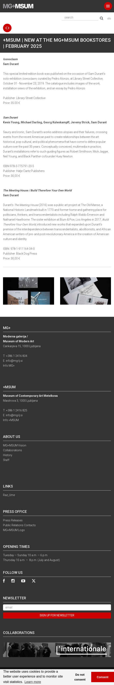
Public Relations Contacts (19, 525)
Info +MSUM (11, 420)
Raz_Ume (9, 495)
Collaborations (12, 450)
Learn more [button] (32, 682)
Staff (6, 460)
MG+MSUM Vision (14, 445)
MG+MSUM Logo (14, 530)
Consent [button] (103, 677)
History (7, 455)
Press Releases (13, 520)
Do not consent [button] (80, 677)
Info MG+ (9, 365)
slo (109, 18)
